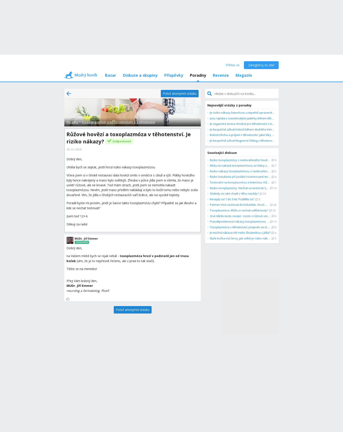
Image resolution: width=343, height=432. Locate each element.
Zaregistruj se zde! (261, 65)
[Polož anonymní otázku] (180, 93)
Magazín (243, 75)
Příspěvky (173, 75)
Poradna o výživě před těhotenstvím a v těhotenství (118, 122)
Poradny (198, 75)
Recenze (221, 75)
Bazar (110, 75)
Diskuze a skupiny (140, 75)
